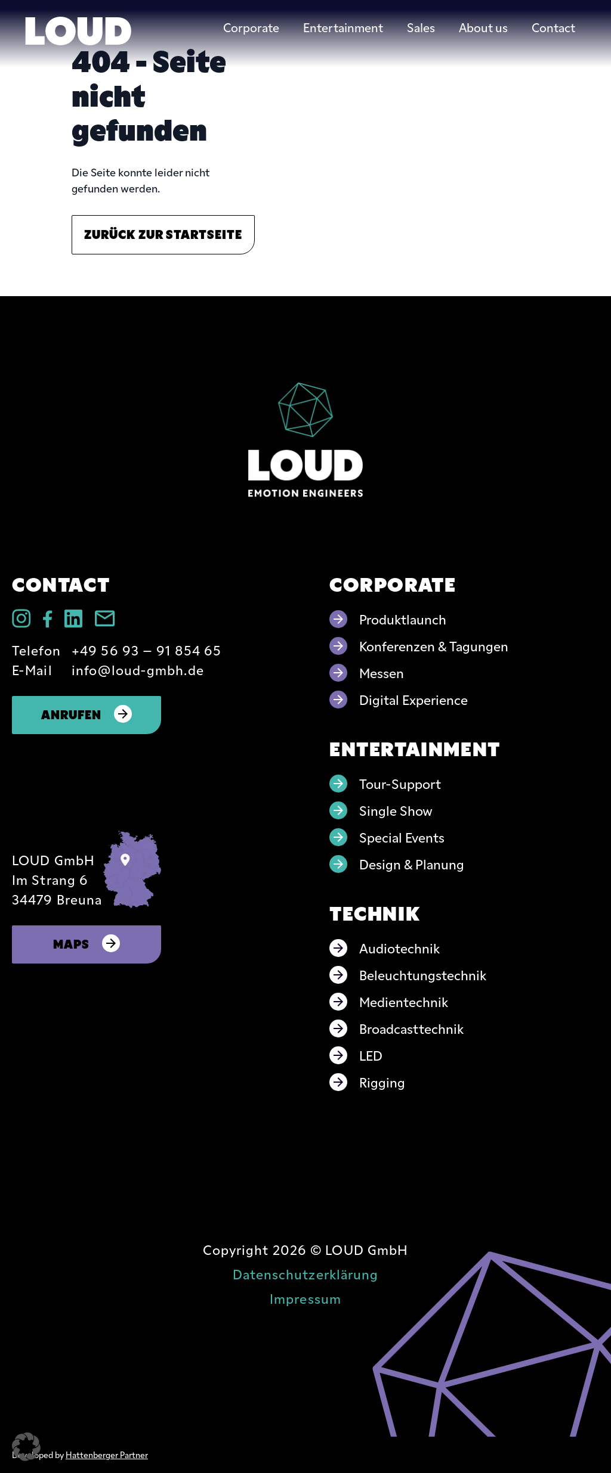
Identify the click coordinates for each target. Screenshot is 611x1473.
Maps (87, 943)
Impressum (305, 1298)
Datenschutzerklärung (306, 1273)
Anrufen (86, 713)
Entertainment (343, 26)
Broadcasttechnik (411, 1028)
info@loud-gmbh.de (138, 669)
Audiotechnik (399, 948)
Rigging (382, 1082)
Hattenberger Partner (107, 1454)
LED (370, 1055)
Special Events (402, 837)
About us (483, 26)
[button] (26, 1447)
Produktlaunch (402, 619)
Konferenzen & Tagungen (433, 645)
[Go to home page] (305, 439)
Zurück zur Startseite (163, 233)
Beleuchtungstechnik (422, 974)
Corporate (251, 26)
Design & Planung (411, 863)
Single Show (396, 810)
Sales (421, 26)
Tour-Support (400, 783)
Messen (381, 672)
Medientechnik (403, 1001)
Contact (553, 26)
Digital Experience (413, 699)
